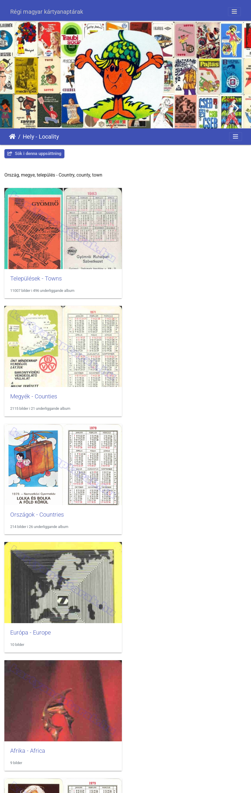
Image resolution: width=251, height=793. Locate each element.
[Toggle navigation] (234, 11)
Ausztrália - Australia (162, 513)
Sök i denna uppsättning (34, 153)
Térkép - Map (152, 631)
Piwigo (137, 783)
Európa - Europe (156, 395)
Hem (12, 136)
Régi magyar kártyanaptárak (46, 11)
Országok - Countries (37, 395)
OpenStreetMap (233, 768)
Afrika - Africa (27, 513)
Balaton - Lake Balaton (39, 630)
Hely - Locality (41, 136)
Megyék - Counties (159, 277)
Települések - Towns (36, 277)
